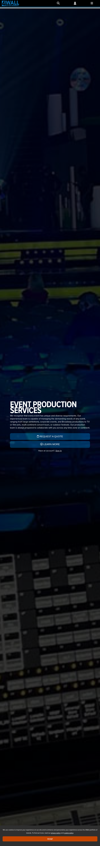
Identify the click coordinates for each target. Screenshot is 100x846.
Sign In (58, 450)
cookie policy (68, 833)
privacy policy (56, 833)
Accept (50, 839)
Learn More (50, 444)
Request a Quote (50, 436)
